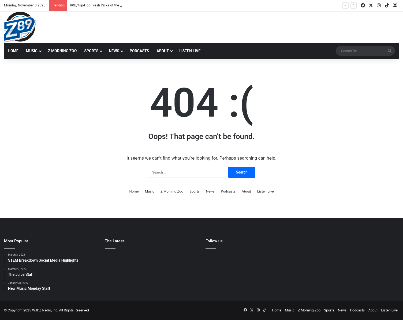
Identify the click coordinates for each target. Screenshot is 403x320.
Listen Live (189, 51)
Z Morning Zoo (62, 51)
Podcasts (139, 51)
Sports (91, 51)
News (114, 51)
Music (32, 51)
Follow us (214, 241)
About (162, 51)
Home (13, 51)
